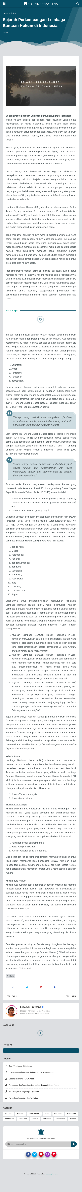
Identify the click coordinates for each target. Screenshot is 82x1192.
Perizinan (47, 1133)
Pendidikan (9, 1133)
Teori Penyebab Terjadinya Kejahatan (25, 1105)
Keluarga (58, 1128)
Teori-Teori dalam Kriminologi (22, 1079)
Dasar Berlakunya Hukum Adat (22, 1092)
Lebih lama (70, 1009)
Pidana (73, 1133)
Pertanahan (60, 1133)
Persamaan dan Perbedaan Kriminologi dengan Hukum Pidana (37, 1099)
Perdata (35, 1133)
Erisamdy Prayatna (41, 4)
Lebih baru (11, 1009)
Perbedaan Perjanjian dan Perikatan (25, 1112)
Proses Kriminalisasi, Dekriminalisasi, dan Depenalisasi (33, 1086)
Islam (46, 1128)
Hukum (11, 989)
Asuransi (8, 1128)
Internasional (34, 1128)
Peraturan (23, 1133)
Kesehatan (71, 1128)
